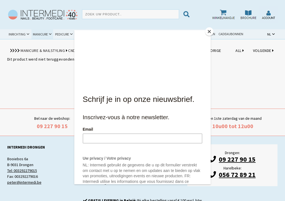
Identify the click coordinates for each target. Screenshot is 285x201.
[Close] (209, 31)
